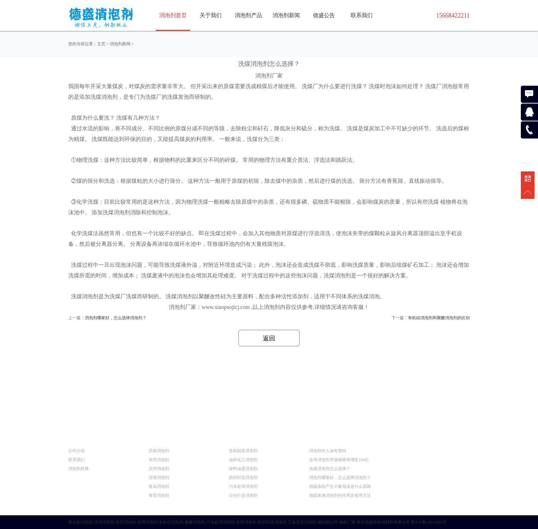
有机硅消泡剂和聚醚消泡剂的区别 (439, 317)
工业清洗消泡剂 (302, 522)
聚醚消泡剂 (195, 522)
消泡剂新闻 (286, 15)
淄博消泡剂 (159, 477)
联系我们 (362, 15)
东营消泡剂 (159, 459)
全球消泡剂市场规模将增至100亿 (339, 459)
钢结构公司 (327, 522)
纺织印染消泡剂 (243, 477)
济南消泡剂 (159, 450)
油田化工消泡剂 (243, 459)
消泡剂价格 (78, 468)
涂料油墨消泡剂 (243, 468)
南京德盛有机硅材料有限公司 (383, 522)
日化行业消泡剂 (243, 495)
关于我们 (211, 15)
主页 (101, 43)
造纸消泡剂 (246, 522)
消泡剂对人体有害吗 (327, 450)
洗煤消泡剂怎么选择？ (329, 468)
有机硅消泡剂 (171, 522)
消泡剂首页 (173, 15)
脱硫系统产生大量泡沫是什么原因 (340, 486)
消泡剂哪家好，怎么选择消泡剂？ (116, 317)
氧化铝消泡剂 (80, 522)
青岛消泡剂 (159, 486)
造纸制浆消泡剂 (243, 450)
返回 (269, 338)
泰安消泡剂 (159, 495)
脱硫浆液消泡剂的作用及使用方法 (340, 495)
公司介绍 (76, 450)
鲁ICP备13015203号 (428, 522)
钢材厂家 (347, 522)
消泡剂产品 (248, 15)
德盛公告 (324, 15)
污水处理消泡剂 (243, 486)
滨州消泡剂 (159, 468)
